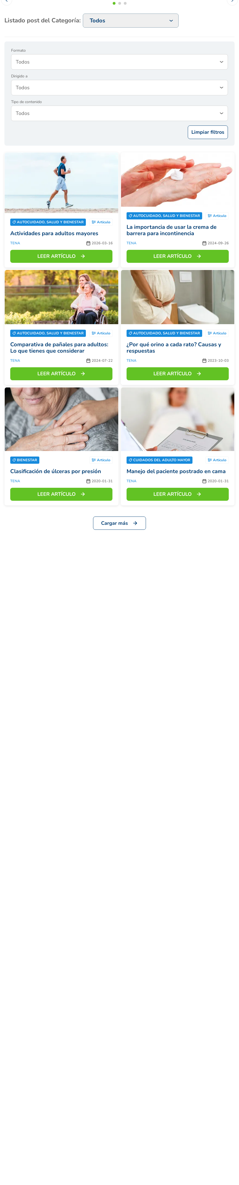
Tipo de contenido (26, 101)
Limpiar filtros (207, 132)
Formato (18, 50)
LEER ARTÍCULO (61, 256)
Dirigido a (19, 76)
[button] (114, 3)
